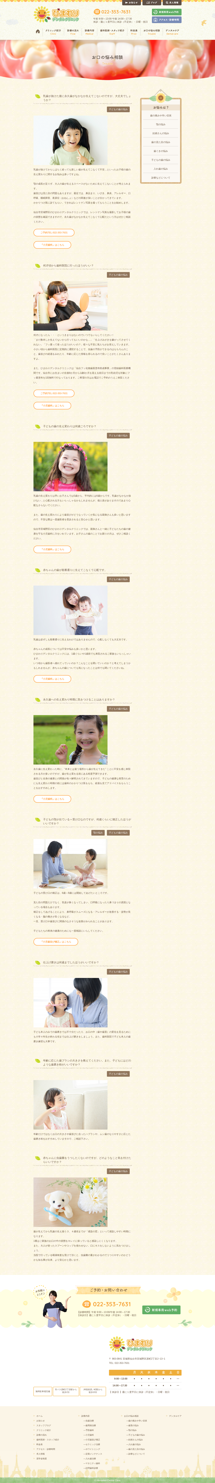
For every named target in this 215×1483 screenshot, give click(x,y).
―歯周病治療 (90, 1425)
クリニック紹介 (43, 1430)
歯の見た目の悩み (160, 142)
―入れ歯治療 (90, 1458)
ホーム (39, 1416)
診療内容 (85, 1416)
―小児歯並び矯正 (92, 1439)
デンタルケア (175, 1416)
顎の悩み (161, 124)
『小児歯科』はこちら (52, 245)
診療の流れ (41, 1435)
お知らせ (40, 1420)
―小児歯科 (89, 1435)
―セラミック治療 (92, 1444)
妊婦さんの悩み (161, 133)
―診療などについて (135, 1454)
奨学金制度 (41, 1458)
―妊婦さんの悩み (134, 1439)
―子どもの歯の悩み (135, 1435)
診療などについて (160, 177)
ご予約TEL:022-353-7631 (54, 232)
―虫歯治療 (89, 1420)
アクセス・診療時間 (45, 1449)
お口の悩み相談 (131, 1416)
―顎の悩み (131, 1430)
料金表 (39, 1444)
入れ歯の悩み (161, 169)
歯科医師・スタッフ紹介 (47, 1439)
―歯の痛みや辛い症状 (136, 1420)
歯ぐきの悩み (161, 151)
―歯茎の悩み (132, 1425)
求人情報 (40, 1454)
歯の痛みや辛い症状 (160, 115)
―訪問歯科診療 (91, 1468)
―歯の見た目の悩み (135, 1449)
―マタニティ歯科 (92, 1463)
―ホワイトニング (92, 1449)
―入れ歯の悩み (133, 1444)
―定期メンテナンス (93, 1454)
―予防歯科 (89, 1430)
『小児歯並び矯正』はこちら (55, 942)
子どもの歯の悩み (160, 160)
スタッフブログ (43, 1425)
